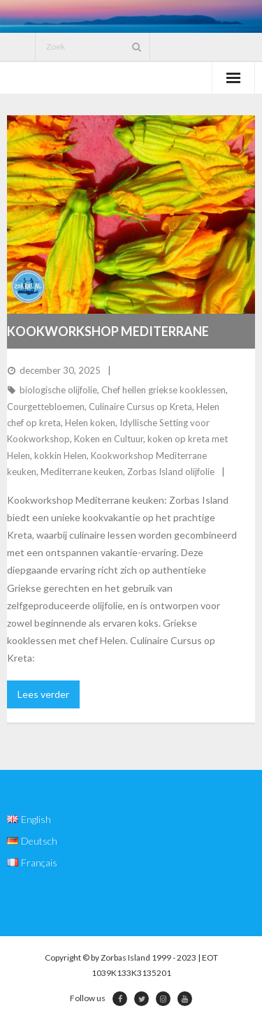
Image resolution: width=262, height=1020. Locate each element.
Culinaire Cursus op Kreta (140, 406)
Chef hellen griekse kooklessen (163, 389)
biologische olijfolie (58, 389)
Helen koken (90, 422)
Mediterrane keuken (82, 471)
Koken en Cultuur (108, 438)
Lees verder (43, 694)
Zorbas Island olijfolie (170, 471)
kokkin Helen (60, 455)
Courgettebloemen (46, 406)
